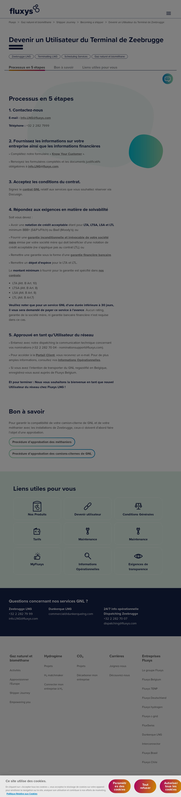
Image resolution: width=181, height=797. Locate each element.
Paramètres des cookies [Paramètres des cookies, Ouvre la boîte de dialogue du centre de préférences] (119, 788)
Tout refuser (145, 788)
